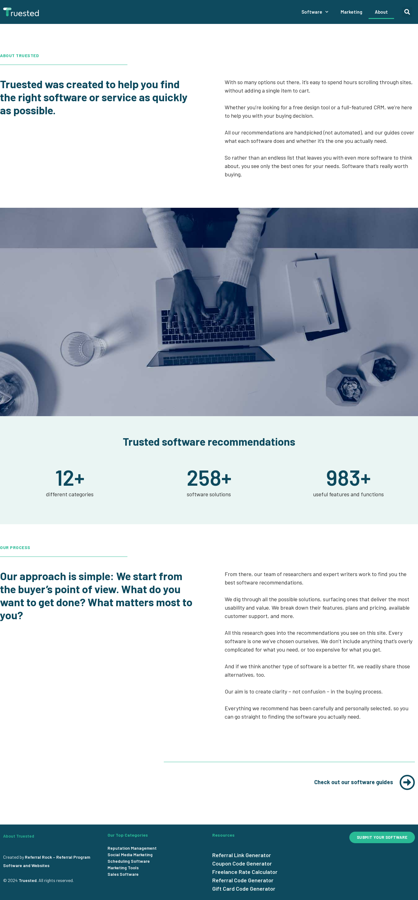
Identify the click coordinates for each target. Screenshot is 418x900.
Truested (28, 880)
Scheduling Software (129, 861)
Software (314, 12)
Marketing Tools (123, 867)
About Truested (18, 836)
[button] (407, 12)
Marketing (351, 12)
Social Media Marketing (130, 854)
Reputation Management (132, 848)
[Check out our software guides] (407, 782)
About (381, 12)
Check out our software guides (353, 782)
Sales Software (123, 874)
